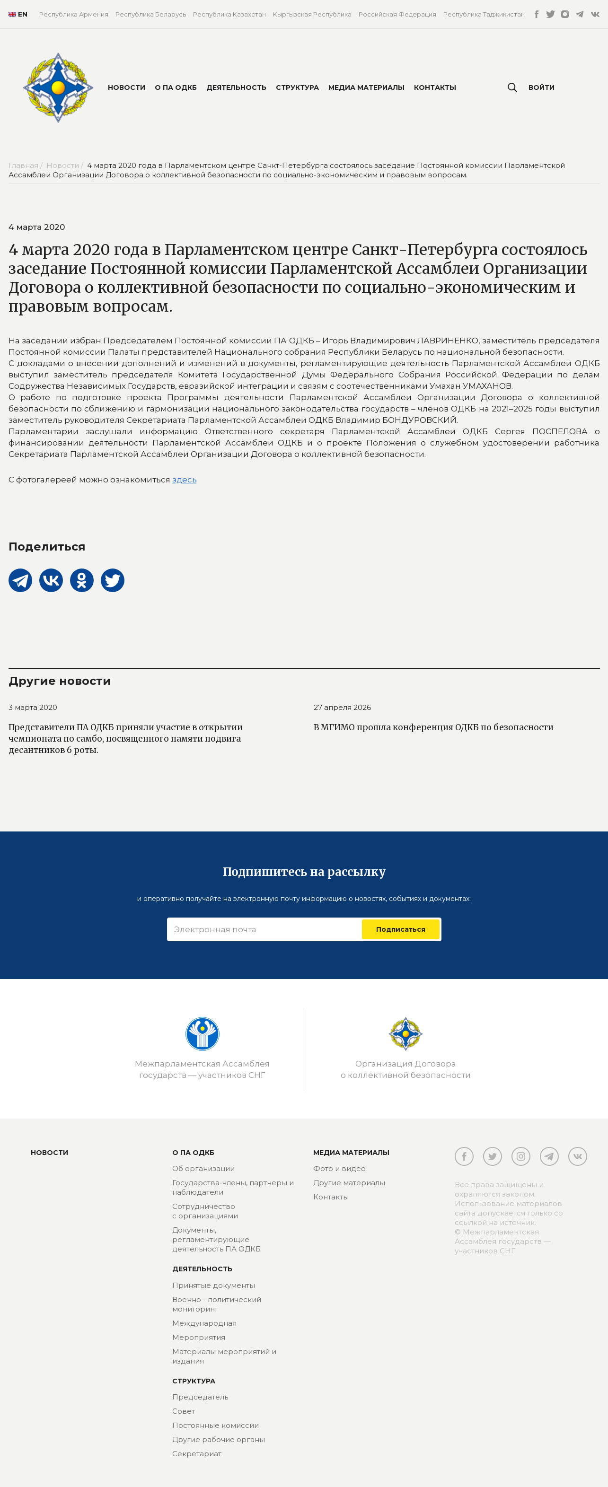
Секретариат (196, 1453)
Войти (542, 87)
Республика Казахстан (229, 14)
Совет (183, 1411)
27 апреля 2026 (342, 707)
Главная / (26, 165)
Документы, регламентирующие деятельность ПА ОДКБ (216, 1239)
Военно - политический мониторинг (216, 1304)
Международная (204, 1323)
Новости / (65, 165)
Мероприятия (198, 1337)
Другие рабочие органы (218, 1439)
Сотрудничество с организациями (205, 1211)
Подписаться (400, 929)
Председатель (200, 1396)
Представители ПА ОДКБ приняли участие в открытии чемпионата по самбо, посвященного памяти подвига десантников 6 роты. (126, 738)
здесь (184, 479)
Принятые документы (213, 1285)
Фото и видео (339, 1168)
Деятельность (236, 87)
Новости (126, 87)
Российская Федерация (397, 14)
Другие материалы (349, 1182)
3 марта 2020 (33, 707)
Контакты (435, 87)
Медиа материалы (366, 87)
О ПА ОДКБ (176, 87)
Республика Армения (73, 14)
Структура (297, 87)
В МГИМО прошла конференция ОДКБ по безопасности (434, 727)
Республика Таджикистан (484, 14)
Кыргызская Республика (312, 14)
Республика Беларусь (150, 14)
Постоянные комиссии (215, 1425)
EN (17, 14)
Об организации (203, 1168)
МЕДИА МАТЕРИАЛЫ (351, 1152)
